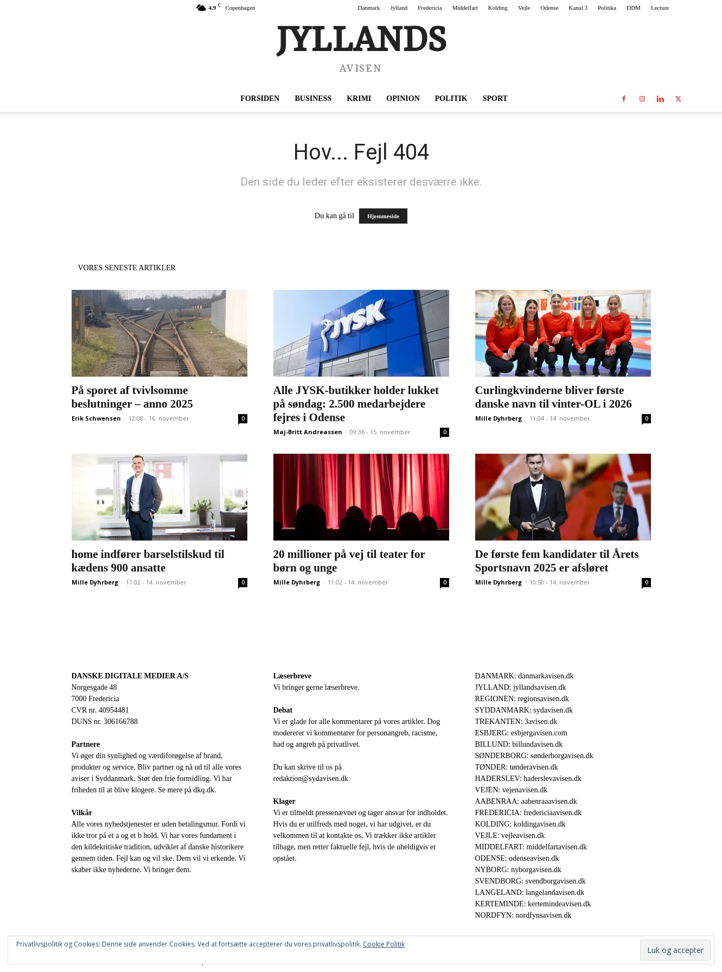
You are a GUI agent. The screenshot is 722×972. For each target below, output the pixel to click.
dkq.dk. (205, 790)
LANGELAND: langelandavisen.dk (529, 892)
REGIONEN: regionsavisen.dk (522, 699)
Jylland (398, 7)
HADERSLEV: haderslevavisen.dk (528, 778)
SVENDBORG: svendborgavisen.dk (530, 881)
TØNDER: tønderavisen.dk (516, 767)
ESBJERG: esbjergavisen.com (521, 733)
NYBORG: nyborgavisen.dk (518, 870)
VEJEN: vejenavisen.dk (511, 790)
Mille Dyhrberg (498, 418)
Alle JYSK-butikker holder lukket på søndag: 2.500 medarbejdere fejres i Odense (356, 404)
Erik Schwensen (96, 418)
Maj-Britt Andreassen (307, 432)
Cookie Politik (384, 944)
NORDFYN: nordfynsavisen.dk (523, 915)
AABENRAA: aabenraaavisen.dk (526, 801)
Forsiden (259, 98)
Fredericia (430, 7)
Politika (607, 7)
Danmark (368, 7)
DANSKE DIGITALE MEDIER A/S (130, 676)
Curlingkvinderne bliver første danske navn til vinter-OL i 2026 (553, 397)
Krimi (359, 98)
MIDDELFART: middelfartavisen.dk (531, 847)
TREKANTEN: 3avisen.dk (516, 721)
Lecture (660, 7)
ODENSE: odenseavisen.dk (517, 858)
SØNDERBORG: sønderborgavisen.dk (534, 756)
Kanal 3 (577, 7)
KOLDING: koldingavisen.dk (520, 824)
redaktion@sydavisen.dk (310, 778)
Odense (549, 7)
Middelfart (465, 7)
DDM (634, 7)
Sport (495, 98)
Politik (451, 98)
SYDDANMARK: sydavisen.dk (524, 710)
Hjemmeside (383, 216)
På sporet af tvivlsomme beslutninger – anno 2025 (132, 397)
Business (313, 98)
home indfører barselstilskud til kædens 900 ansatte (148, 561)
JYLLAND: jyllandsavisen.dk (520, 687)
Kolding (498, 7)
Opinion (402, 98)
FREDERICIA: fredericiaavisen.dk (528, 813)
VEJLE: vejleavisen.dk (510, 835)
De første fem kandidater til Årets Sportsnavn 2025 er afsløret (557, 561)
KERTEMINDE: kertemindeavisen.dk (533, 904)
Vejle (524, 7)
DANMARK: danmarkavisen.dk (524, 676)
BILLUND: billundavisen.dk (519, 744)
